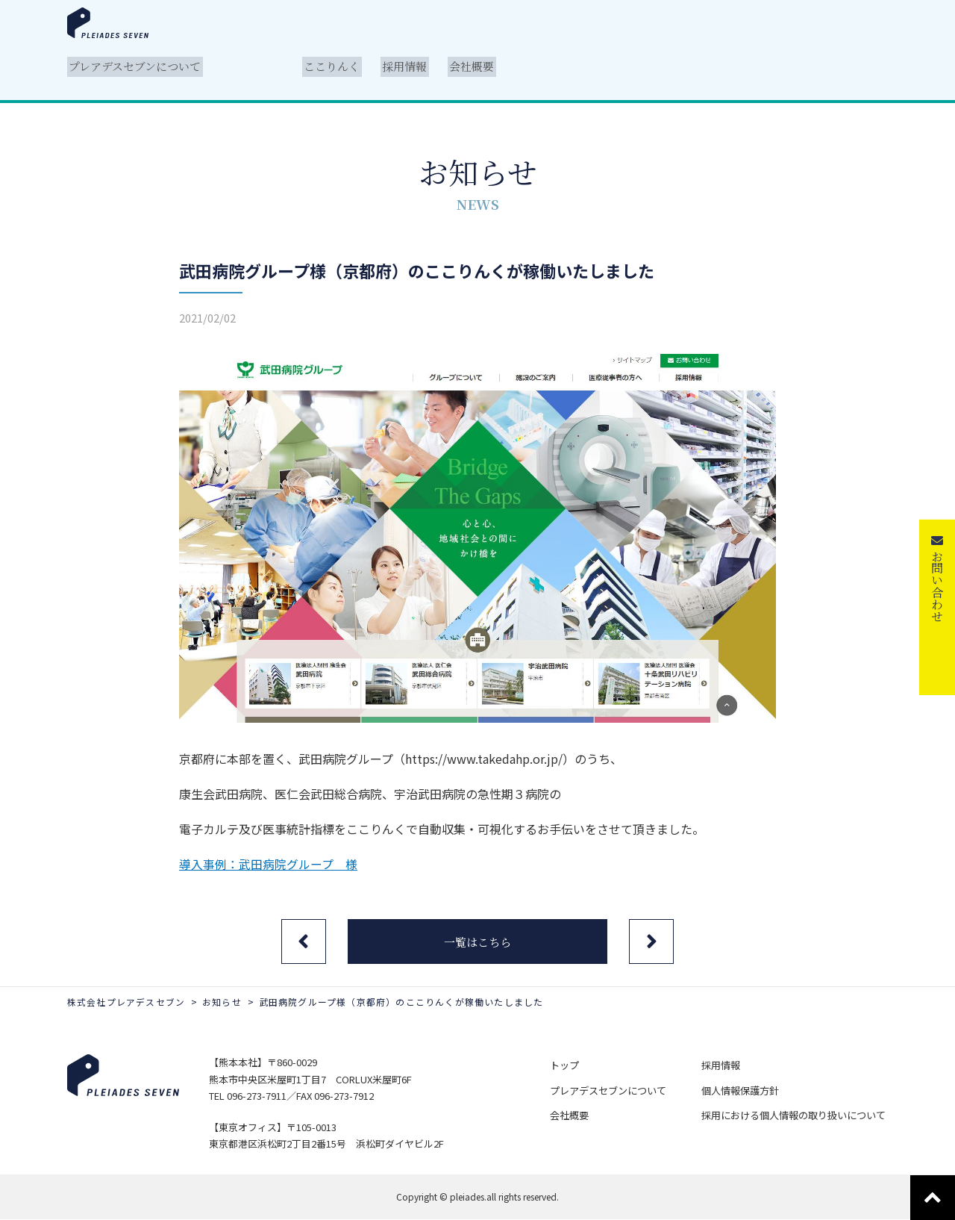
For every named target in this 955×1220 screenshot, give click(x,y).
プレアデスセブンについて (615, 1090)
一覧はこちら (477, 942)
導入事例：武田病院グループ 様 (268, 864)
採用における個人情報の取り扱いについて (796, 1114)
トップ (571, 1066)
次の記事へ (652, 941)
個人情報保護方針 (742, 1090)
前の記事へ (302, 941)
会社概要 (576, 1114)
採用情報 (723, 1066)
